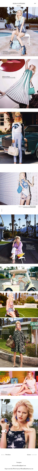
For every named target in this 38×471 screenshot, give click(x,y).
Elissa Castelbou (19, 3)
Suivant (29, 454)
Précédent (8, 454)
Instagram (19, 462)
